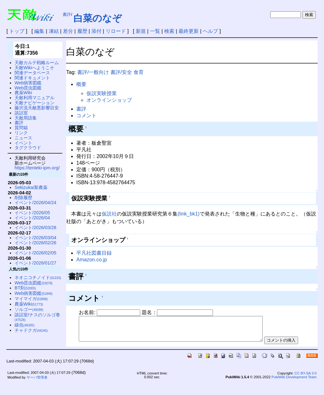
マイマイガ (31, 298)
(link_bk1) (188, 213)
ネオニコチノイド (38, 277)
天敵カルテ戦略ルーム (37, 62)
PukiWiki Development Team (293, 388)
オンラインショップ (109, 100)
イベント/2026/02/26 (35, 242)
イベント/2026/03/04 (35, 237)
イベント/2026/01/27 (35, 262)
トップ (16, 31)
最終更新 (188, 31)
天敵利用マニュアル (34, 97)
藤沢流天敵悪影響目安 (37, 107)
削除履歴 (23, 197)
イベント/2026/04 (32, 217)
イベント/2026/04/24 (35, 202)
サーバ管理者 (37, 389)
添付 (96, 31)
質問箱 (21, 127)
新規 (141, 31)
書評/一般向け (93, 72)
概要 (81, 84)
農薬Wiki (23, 92)
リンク (21, 132)
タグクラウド (28, 147)
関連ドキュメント (32, 77)
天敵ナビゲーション (34, 102)
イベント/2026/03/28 (35, 227)
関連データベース (32, 72)
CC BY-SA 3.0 (306, 384)
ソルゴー (29, 309)
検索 (169, 31)
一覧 (155, 31)
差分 (68, 31)
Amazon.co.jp (91, 259)
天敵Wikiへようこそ (34, 67)
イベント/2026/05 (32, 212)
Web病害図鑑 (28, 82)
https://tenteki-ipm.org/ (37, 167)
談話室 (21, 112)
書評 (67, 14)
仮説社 (109, 213)
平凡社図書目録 (94, 253)
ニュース (23, 137)
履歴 (82, 31)
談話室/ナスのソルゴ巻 (37, 317)
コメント (86, 115)
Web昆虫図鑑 (28, 87)
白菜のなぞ (97, 18)
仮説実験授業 (101, 93)
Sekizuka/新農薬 (31, 187)
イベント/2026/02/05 (35, 252)
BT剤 (25, 287)
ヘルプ (210, 31)
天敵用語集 (26, 117)
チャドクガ (31, 330)
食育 (139, 72)
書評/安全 (121, 72)
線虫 (24, 324)
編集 (39, 31)
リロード (116, 31)
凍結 (54, 31)
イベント (23, 142)
